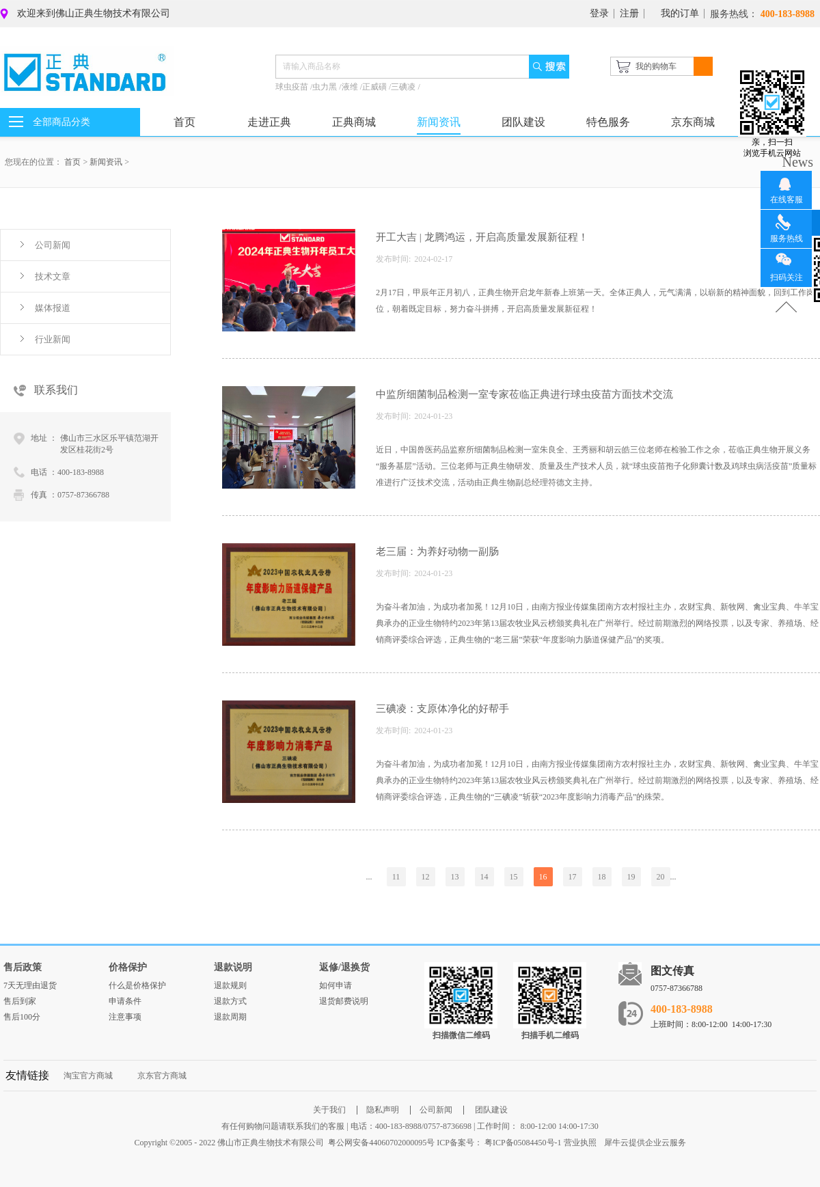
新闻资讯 (106, 162)
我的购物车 (656, 66)
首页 (184, 122)
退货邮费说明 (343, 1001)
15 (514, 877)
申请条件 (125, 1001)
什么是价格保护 (137, 985)
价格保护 (128, 967)
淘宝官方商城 (88, 1075)
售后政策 (22, 967)
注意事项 (125, 1017)
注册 (629, 13)
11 (396, 877)
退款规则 (230, 985)
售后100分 (21, 1017)
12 (426, 877)
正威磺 (375, 87)
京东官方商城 (162, 1075)
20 (661, 877)
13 (455, 877)
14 (484, 877)
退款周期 (230, 1017)
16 (543, 877)
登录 (599, 13)
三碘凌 (404, 87)
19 (631, 877)
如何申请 (335, 985)
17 (573, 877)
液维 (351, 87)
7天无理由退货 (30, 985)
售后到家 (19, 1001)
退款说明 (233, 967)
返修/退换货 (344, 967)
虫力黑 (325, 87)
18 (602, 877)
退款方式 (230, 1001)
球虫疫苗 (292, 87)
